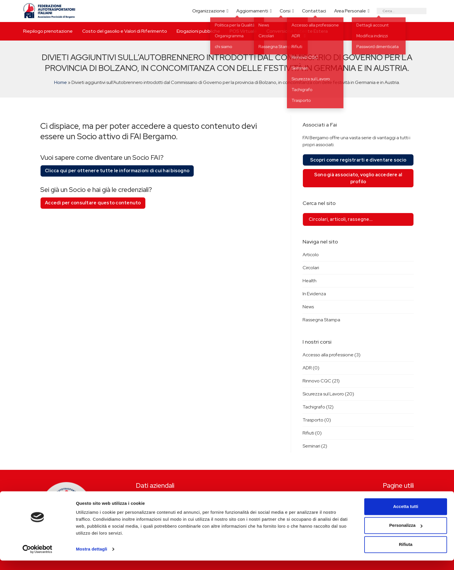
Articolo (311, 255)
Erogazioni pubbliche (198, 31)
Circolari (311, 268)
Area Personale (350, 11)
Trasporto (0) (317, 420)
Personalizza (405, 534)
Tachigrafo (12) (318, 407)
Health (309, 281)
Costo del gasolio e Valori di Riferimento (124, 31)
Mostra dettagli (91, 558)
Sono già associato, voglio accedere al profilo (358, 178)
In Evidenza (314, 294)
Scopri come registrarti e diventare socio (358, 160)
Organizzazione (208, 11)
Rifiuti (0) (312, 433)
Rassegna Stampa (321, 320)
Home (60, 82)
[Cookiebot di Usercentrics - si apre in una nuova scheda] (37, 558)
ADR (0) (311, 368)
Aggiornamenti (252, 11)
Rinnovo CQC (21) (321, 381)
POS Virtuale (243, 31)
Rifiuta (406, 553)
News (308, 307)
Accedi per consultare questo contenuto (93, 203)
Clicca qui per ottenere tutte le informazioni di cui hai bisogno (117, 171)
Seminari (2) (315, 446)
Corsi (285, 11)
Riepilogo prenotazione (48, 31)
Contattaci (314, 11)
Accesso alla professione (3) (331, 355)
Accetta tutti (405, 516)
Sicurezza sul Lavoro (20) (328, 394)
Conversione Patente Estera (297, 31)
